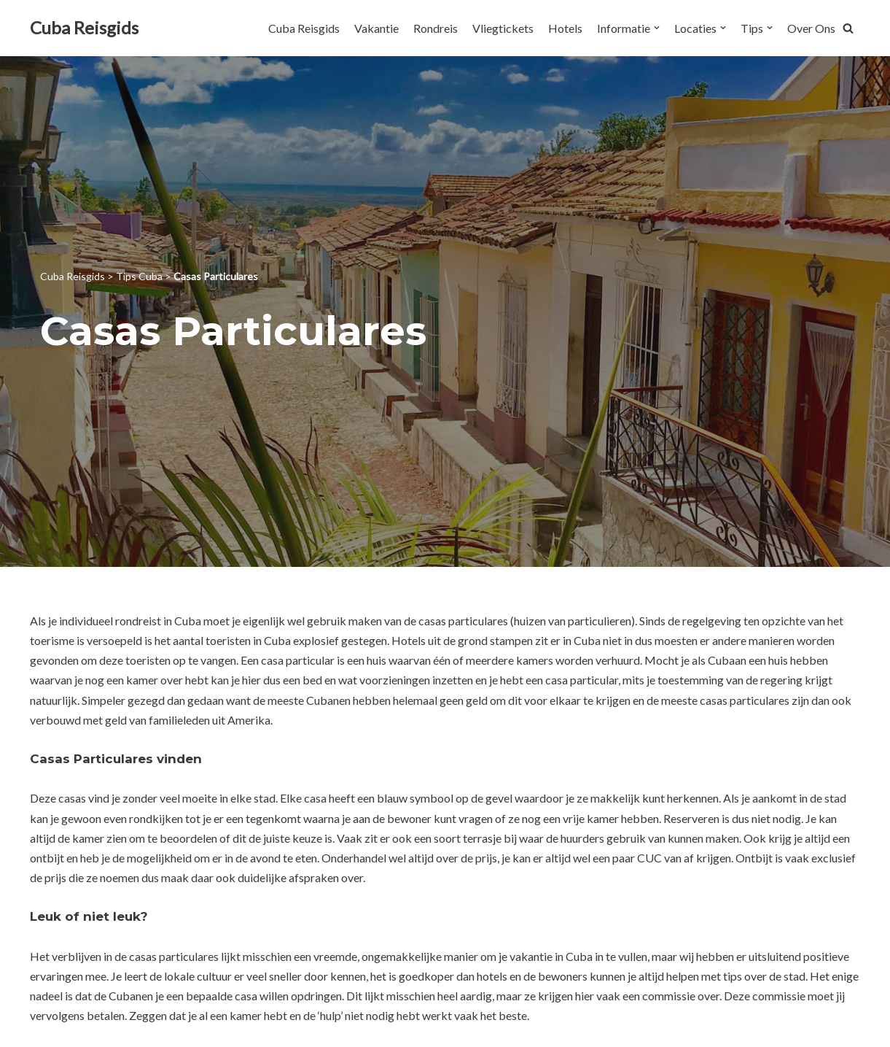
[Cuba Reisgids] (84, 28)
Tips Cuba (139, 276)
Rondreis (435, 28)
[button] (848, 28)
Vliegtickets (503, 28)
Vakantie (376, 28)
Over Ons (811, 28)
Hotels (565, 28)
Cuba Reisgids (304, 28)
